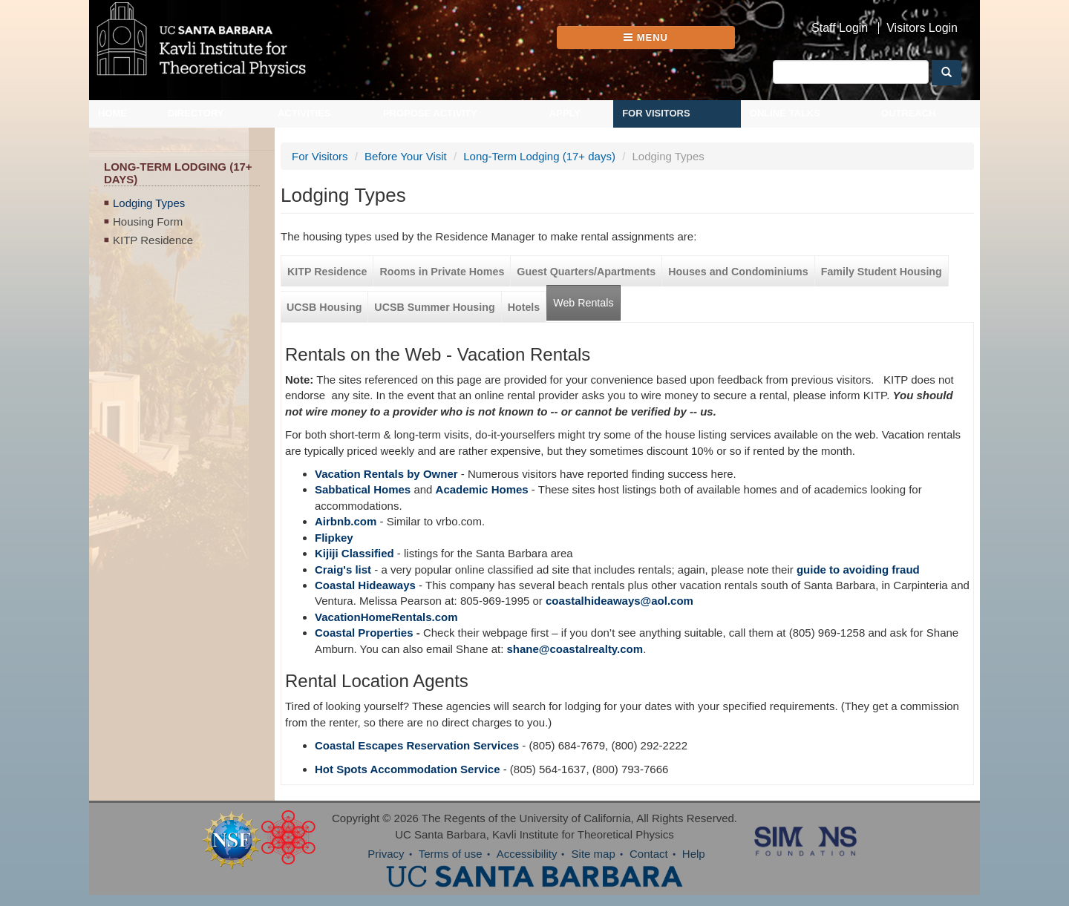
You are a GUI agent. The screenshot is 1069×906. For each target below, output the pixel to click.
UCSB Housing (324, 307)
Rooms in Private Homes (441, 272)
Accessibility (527, 853)
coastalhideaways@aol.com (619, 600)
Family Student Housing (881, 272)
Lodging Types (149, 203)
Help (693, 853)
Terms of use (451, 853)
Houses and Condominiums (738, 272)
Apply (565, 113)
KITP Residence (153, 240)
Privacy (385, 853)
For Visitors (656, 113)
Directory (196, 113)
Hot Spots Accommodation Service (407, 769)
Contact (649, 853)
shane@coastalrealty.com (575, 649)
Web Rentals (583, 303)
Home (112, 113)
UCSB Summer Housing (434, 307)
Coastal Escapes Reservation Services (417, 745)
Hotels (524, 307)
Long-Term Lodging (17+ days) (539, 156)
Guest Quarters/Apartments (586, 272)
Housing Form (148, 221)
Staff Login (839, 28)
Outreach (908, 113)
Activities (304, 113)
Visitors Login (922, 28)
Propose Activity (430, 113)
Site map (593, 853)
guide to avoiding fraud (858, 569)
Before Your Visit (405, 156)
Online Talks (785, 113)
